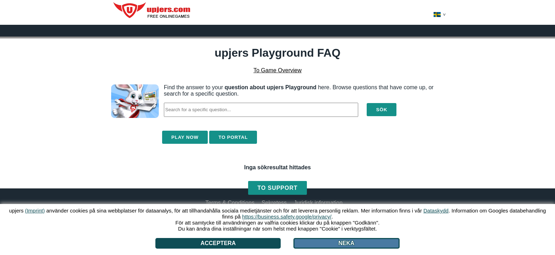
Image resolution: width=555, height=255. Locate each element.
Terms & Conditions (229, 203)
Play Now (185, 137)
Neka (346, 243)
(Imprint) (35, 211)
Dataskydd (435, 211)
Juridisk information (318, 203)
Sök (381, 109)
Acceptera (218, 243)
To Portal (233, 137)
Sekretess (274, 203)
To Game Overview (277, 70)
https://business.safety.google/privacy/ (286, 217)
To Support (277, 188)
